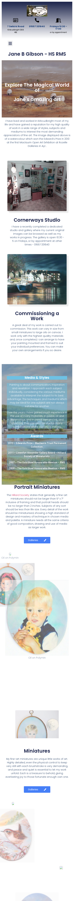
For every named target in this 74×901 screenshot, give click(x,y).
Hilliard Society (20, 495)
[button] (10, 43)
